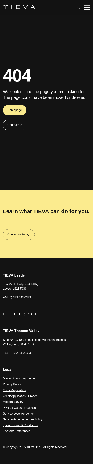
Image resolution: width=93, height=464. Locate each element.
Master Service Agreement (20, 378)
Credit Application (14, 390)
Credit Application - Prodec (20, 396)
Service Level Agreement (19, 413)
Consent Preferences (16, 431)
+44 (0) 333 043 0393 (17, 352)
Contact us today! (18, 234)
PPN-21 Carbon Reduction (20, 407)
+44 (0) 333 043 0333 (17, 297)
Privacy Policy (12, 384)
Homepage (14, 111)
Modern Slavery (13, 401)
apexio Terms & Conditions (20, 425)
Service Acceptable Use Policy (22, 419)
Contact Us (14, 126)
